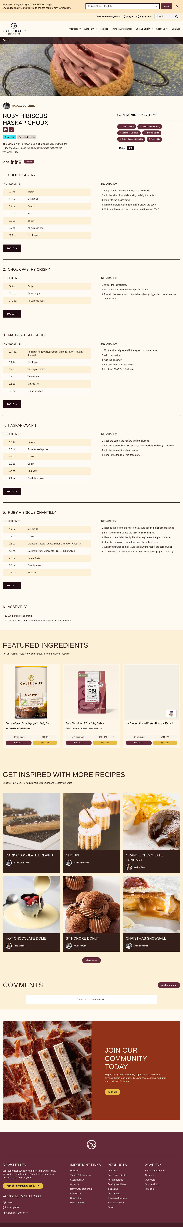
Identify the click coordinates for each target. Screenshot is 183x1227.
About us (74, 1184)
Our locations (151, 1184)
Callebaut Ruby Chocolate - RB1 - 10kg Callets (51, 551)
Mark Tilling (139, 867)
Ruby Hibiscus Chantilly (132, 139)
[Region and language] (122, 6)
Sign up (112, 1092)
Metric (122, 148)
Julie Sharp (18, 946)
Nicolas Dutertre (23, 106)
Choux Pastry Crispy (151, 126)
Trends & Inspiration (122, 29)
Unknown (165, 737)
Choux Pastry (128, 126)
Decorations (114, 1193)
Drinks (111, 1207)
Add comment (169, 985)
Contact (176, 29)
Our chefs (150, 1180)
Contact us (75, 1193)
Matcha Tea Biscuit (130, 133)
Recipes (104, 29)
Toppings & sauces (117, 1198)
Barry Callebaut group (81, 1189)
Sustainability (77, 1180)
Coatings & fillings (117, 1184)
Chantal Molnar (141, 946)
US (130, 148)
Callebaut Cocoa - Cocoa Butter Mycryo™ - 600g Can (55, 543)
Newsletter (75, 1198)
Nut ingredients (115, 1180)
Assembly (155, 139)
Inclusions (113, 1189)
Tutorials (149, 1189)
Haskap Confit (152, 133)
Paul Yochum (79, 946)
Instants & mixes (116, 1202)
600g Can (45, 737)
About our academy (155, 1170)
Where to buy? (77, 1202)
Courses (149, 1175)
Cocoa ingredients (117, 1175)
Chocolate (113, 1170)
